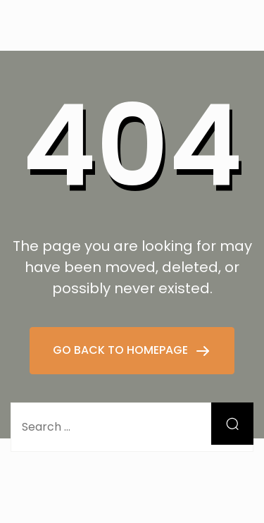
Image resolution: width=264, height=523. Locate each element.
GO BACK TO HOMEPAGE (122, 350)
